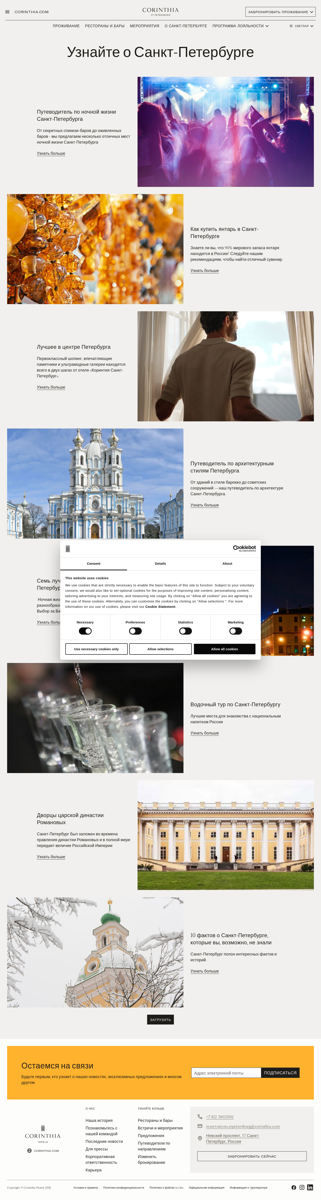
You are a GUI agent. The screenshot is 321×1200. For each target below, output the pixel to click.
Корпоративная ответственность (101, 1159)
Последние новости (104, 1141)
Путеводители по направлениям (154, 1146)
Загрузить (160, 1019)
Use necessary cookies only (96, 649)
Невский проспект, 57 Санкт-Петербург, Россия (232, 1138)
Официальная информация (206, 1187)
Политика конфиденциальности (123, 1187)
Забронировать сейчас (252, 1156)
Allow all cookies (224, 649)
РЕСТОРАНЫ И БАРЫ (105, 26)
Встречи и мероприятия (160, 1128)
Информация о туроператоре (249, 1187)
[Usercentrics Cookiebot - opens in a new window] (236, 548)
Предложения (151, 1135)
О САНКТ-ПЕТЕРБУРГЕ (186, 26)
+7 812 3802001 (220, 1116)
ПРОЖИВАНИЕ (66, 26)
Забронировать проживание (278, 12)
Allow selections (160, 649)
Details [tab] (160, 563)
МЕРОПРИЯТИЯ (144, 26)
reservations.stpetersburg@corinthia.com (243, 1126)
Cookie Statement (160, 606)
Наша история (99, 1120)
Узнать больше (51, 153)
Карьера (94, 1170)
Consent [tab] (94, 563)
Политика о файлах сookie (167, 1187)
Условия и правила (86, 1187)
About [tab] (227, 563)
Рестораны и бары (155, 1120)
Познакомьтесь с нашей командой (101, 1130)
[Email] (226, 1073)
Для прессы (97, 1149)
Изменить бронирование (151, 1159)
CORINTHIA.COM (32, 12)
